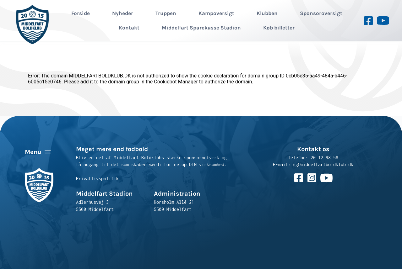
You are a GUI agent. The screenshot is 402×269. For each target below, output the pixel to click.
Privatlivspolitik (97, 178)
